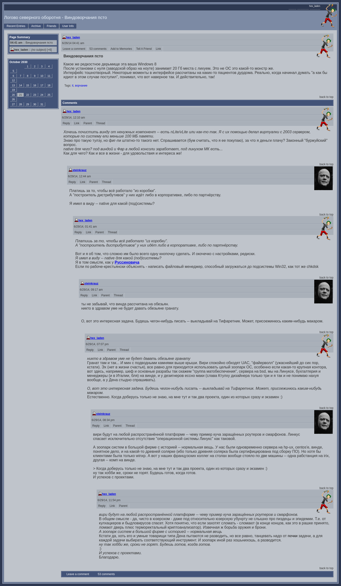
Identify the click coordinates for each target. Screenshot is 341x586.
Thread (100, 123)
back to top (326, 97)
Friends (51, 26)
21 (20, 94)
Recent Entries (16, 26)
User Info (68, 26)
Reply (66, 123)
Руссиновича (127, 262)
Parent (88, 123)
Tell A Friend (144, 48)
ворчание (81, 85)
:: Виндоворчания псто (31, 42)
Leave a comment (74, 48)
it (72, 85)
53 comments (98, 48)
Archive (36, 26)
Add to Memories (122, 48)
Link (158, 48)
